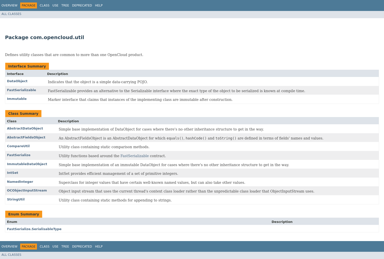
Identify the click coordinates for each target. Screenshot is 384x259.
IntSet (12, 173)
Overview (9, 5)
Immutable (17, 99)
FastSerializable (21, 90)
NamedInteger (20, 182)
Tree (65, 5)
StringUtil (16, 199)
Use (55, 5)
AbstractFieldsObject (26, 137)
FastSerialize (18, 155)
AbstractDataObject (25, 128)
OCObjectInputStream (27, 190)
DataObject (17, 81)
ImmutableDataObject (27, 164)
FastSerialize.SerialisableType (34, 229)
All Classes (11, 14)
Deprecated (82, 5)
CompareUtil (18, 146)
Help (99, 5)
